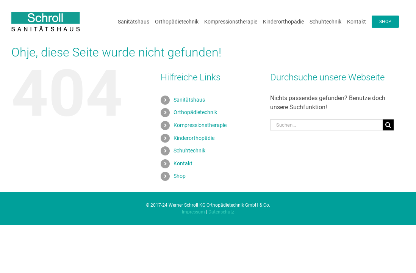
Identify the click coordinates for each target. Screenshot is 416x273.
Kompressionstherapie (200, 134)
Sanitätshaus (189, 109)
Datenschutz (221, 221)
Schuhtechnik (189, 160)
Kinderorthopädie (194, 147)
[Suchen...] (326, 134)
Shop (180, 185)
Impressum (193, 221)
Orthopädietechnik (195, 121)
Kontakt (183, 172)
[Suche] (388, 134)
